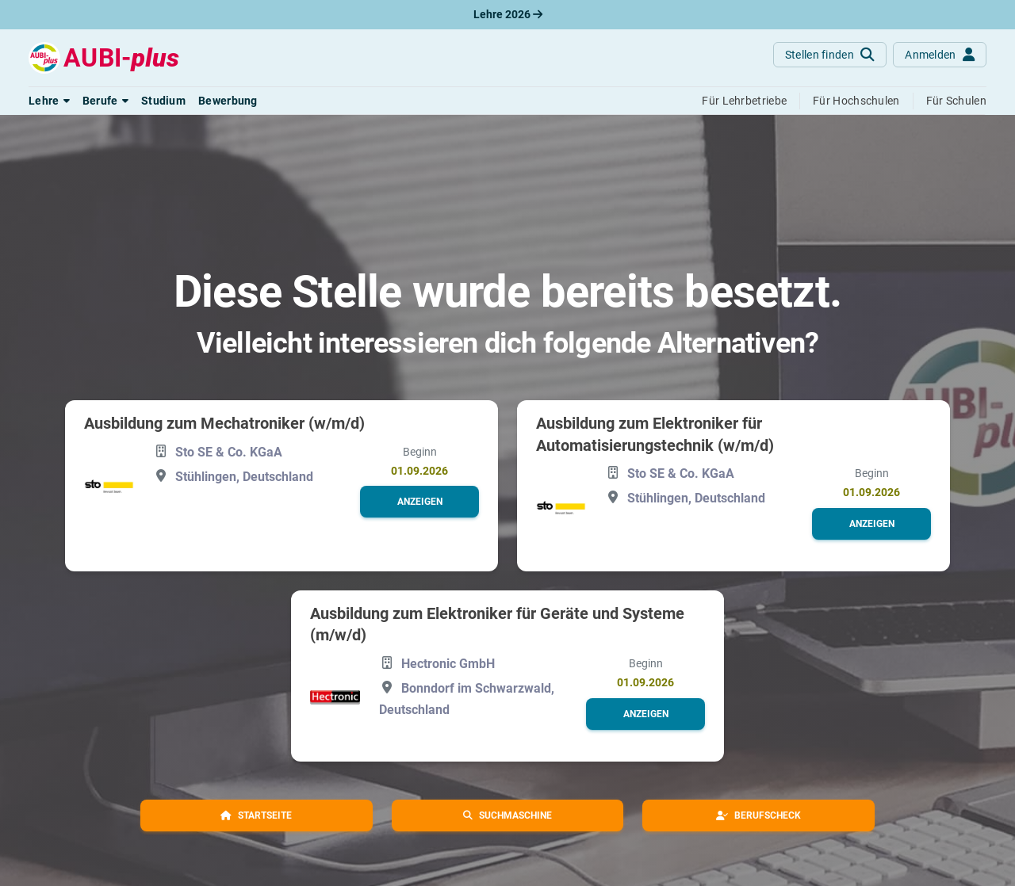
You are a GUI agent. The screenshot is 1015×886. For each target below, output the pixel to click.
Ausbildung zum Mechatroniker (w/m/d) (224, 423)
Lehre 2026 (507, 14)
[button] (49, 100)
